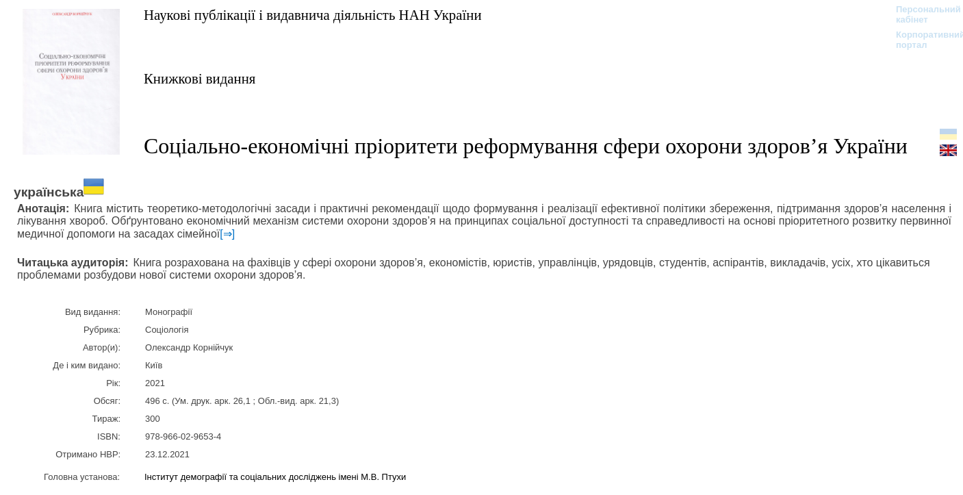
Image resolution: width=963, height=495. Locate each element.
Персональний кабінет (921, 14)
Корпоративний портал (921, 39)
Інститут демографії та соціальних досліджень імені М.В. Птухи (275, 477)
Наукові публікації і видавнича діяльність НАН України (313, 15)
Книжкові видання (199, 78)
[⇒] (227, 234)
